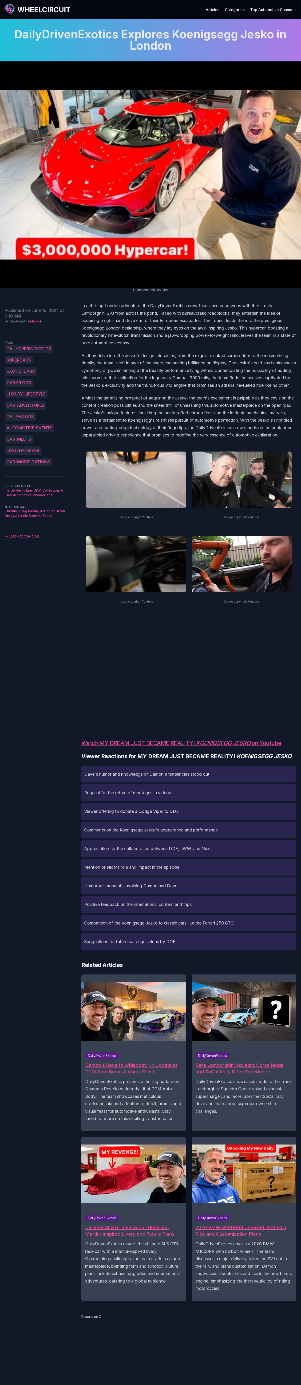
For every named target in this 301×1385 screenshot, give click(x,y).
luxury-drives (23, 450)
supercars (19, 360)
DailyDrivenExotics (29, 348)
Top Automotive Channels (273, 9)
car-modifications (28, 461)
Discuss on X (91, 1317)
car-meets (19, 439)
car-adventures (25, 405)
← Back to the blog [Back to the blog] (22, 536)
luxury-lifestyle (26, 393)
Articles (212, 9)
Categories (235, 9)
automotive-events (29, 427)
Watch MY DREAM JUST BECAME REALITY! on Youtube (181, 743)
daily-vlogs (20, 416)
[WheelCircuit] (37, 9)
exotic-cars (21, 371)
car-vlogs (19, 382)
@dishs (34, 321)
